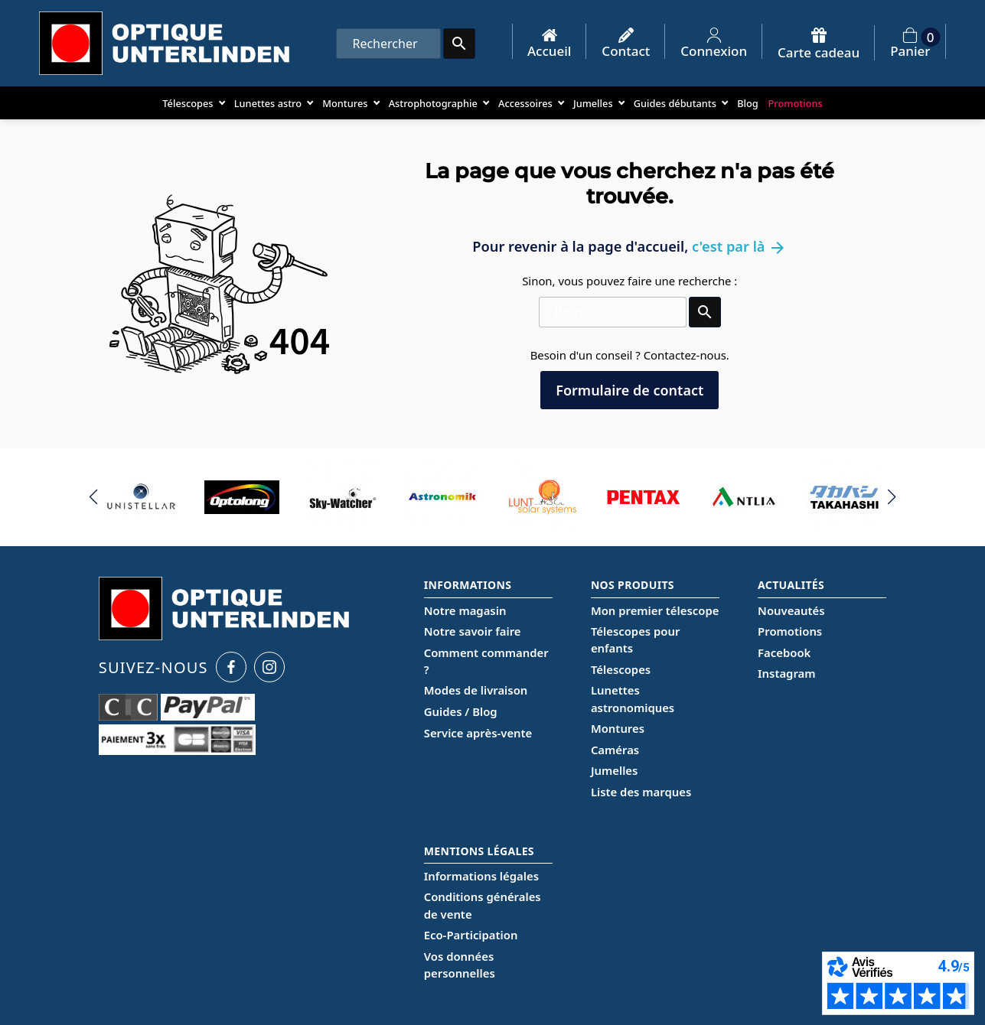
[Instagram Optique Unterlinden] (269, 667)
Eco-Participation (471, 934)
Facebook (784, 652)
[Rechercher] (388, 43)
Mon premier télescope (655, 610)
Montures (617, 728)
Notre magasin (465, 610)
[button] (93, 497)
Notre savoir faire (472, 631)
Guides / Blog (460, 711)
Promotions (790, 631)
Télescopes (621, 669)
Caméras (615, 749)
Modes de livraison (476, 690)
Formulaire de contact (629, 390)
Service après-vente (478, 732)
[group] (141, 497)
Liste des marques (641, 791)
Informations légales (481, 875)
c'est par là (739, 245)
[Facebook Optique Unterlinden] (231, 667)
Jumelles (614, 770)
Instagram (786, 673)
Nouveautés (791, 610)
